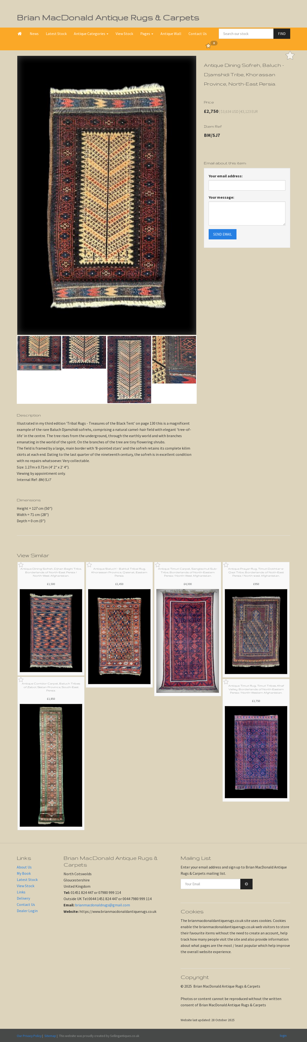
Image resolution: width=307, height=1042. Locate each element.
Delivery (23, 898)
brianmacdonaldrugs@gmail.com (102, 905)
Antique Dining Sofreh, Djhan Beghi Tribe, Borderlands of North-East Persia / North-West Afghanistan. (51, 572)
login (283, 1035)
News (34, 33)
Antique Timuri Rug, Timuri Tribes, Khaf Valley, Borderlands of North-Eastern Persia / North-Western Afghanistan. (256, 689)
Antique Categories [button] (91, 33)
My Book (24, 873)
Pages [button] (146, 33)
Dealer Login (27, 910)
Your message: (221, 197)
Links (21, 892)
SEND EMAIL (222, 234)
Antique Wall (170, 33)
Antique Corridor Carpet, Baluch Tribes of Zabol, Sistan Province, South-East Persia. (51, 687)
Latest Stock (56, 33)
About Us (24, 867)
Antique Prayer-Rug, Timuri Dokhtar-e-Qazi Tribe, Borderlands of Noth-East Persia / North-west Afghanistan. (256, 572)
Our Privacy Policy (29, 1036)
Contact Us (198, 33)
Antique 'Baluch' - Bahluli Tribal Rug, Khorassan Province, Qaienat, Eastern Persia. (119, 572)
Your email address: (225, 176)
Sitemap (50, 1036)
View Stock (124, 33)
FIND (282, 33)
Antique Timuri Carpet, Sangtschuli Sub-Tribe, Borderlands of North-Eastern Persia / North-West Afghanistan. (187, 572)
